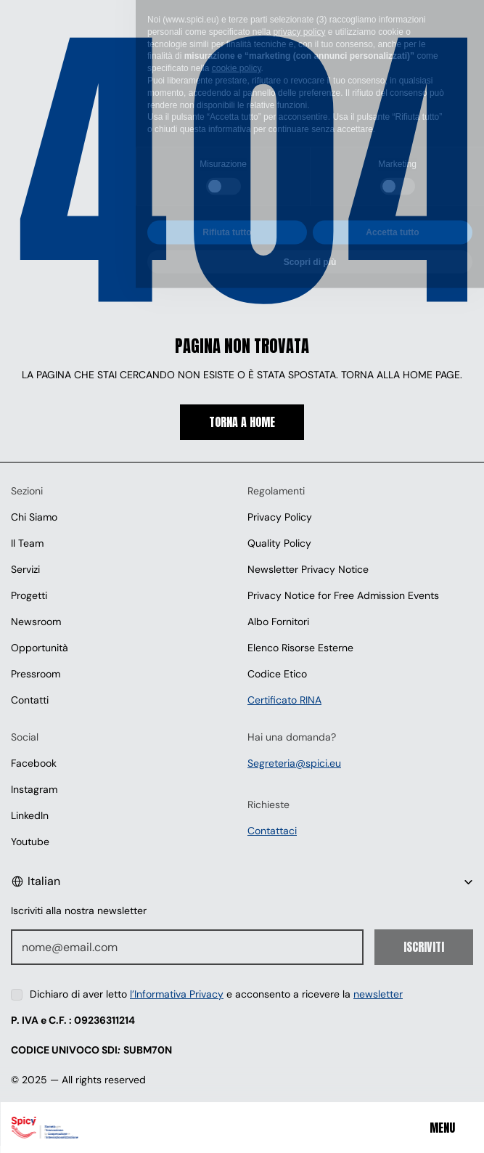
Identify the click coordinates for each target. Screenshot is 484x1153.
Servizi (25, 569)
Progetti (29, 595)
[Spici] (94, 1127)
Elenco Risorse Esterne (300, 647)
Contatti (30, 699)
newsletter (378, 994)
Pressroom (35, 673)
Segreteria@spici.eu (294, 763)
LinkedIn (30, 815)
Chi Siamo (34, 516)
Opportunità (39, 647)
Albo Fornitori (278, 621)
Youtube (30, 841)
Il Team (27, 543)
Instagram (34, 789)
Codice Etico (277, 673)
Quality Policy (279, 543)
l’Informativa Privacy (176, 994)
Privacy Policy (279, 516)
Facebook (34, 763)
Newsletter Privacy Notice (308, 569)
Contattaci (272, 830)
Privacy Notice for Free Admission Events (343, 595)
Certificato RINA (284, 699)
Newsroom (36, 621)
